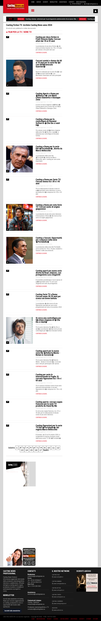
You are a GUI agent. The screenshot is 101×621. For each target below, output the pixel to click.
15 (31, 450)
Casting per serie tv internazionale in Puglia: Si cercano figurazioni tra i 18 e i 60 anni (49, 377)
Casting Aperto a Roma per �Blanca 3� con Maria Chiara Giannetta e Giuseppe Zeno (48, 96)
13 (22, 450)
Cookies (55, 619)
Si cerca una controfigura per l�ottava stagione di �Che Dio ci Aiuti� (48, 320)
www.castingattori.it (59, 590)
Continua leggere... (42, 52)
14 (26, 450)
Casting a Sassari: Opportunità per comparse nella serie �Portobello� (49, 240)
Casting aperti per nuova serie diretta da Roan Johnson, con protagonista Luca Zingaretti (49, 273)
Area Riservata (81, 2)
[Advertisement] (21, 516)
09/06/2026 (22, 19)
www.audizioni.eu (58, 610)
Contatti (71, 2)
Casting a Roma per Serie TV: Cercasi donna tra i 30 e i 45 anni (48, 181)
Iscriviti (45, 2)
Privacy (49, 619)
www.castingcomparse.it (60, 603)
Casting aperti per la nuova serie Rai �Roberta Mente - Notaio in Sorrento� (48, 353)
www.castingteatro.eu (59, 597)
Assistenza (63, 2)
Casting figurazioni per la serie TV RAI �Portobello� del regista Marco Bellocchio (49, 427)
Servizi (38, 2)
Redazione (31, 574)
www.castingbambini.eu (60, 583)
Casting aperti (64, 619)
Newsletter (53, 2)
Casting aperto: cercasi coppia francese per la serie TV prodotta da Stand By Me (49, 404)
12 (58, 448)
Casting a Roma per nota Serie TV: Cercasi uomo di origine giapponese (49, 207)
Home (33, 2)
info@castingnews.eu (92, 4)
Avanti (46, 450)
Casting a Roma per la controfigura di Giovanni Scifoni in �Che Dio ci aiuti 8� (48, 122)
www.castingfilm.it (58, 577)
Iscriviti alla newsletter (12, 611)
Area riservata (40, 619)
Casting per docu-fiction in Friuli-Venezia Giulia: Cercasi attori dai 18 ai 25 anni (48, 39)
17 (41, 450)
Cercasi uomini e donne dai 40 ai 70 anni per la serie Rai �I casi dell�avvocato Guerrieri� (49, 63)
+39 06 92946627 (76, 4)
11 (53, 448)
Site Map (95, 619)
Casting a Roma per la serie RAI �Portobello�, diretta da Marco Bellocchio (49, 148)
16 (36, 450)
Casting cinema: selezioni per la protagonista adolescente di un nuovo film (52, 19)
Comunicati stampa (34, 600)
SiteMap (88, 619)
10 (49, 448)
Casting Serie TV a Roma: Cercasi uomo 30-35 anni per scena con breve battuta (48, 296)
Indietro (11, 448)
